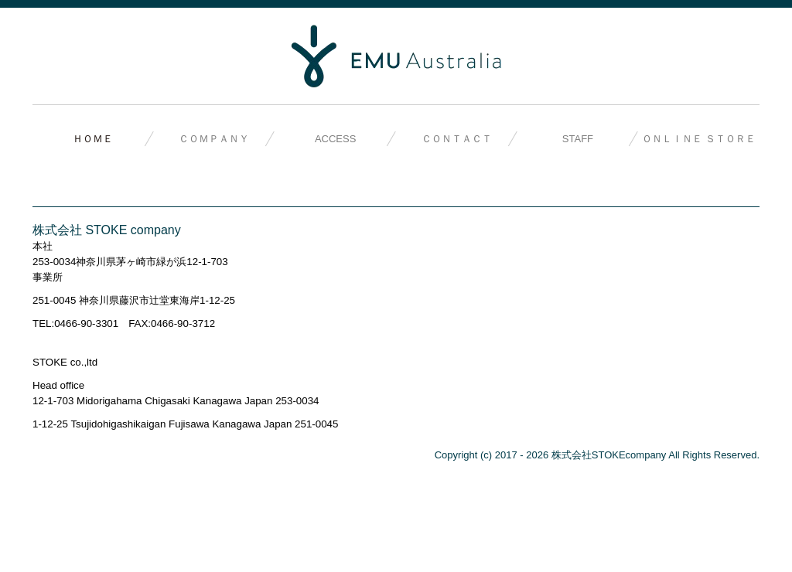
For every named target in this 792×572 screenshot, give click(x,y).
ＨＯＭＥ (93, 139)
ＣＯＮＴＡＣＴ (457, 139)
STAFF (577, 139)
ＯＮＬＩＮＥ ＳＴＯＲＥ (699, 139)
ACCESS (335, 139)
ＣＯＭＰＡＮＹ (214, 139)
